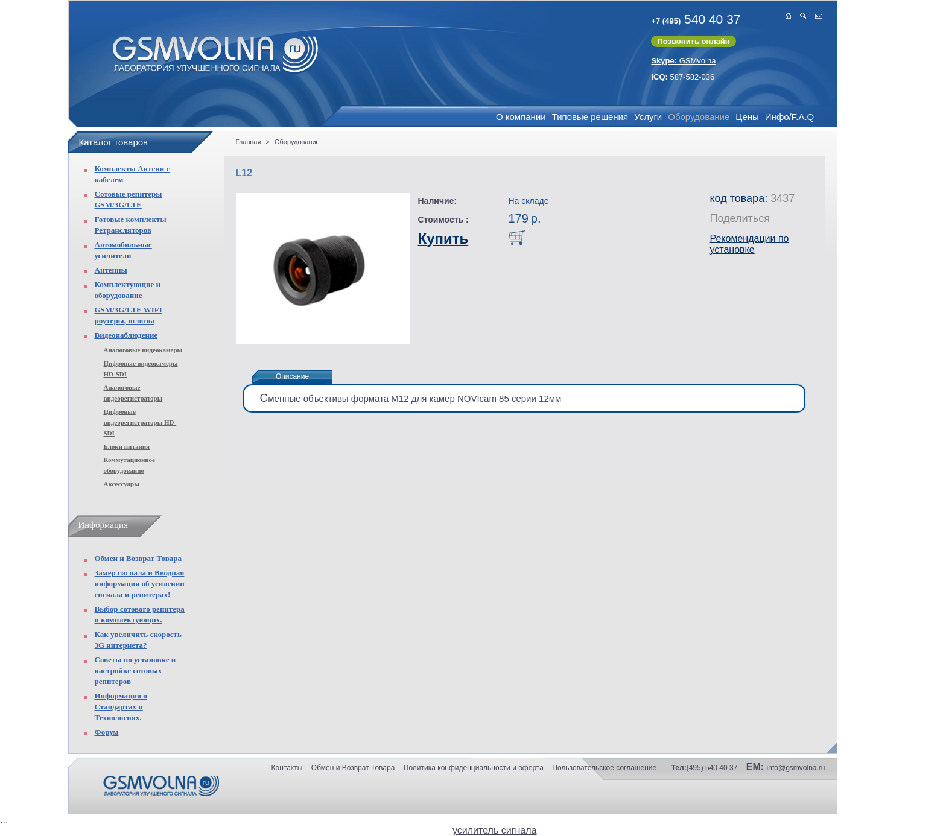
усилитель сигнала (494, 830)
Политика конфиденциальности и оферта (474, 768)
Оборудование (698, 117)
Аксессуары (121, 483)
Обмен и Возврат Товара (138, 558)
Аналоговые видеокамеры (143, 349)
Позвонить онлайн (693, 41)
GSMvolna (683, 60)
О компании (521, 117)
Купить (443, 238)
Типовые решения (590, 117)
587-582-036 (682, 76)
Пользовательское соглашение (604, 768)
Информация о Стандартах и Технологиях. (121, 706)
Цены (747, 117)
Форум (107, 731)
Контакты (287, 768)
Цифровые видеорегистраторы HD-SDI (140, 422)
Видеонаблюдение (126, 335)
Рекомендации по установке (749, 244)
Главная (248, 141)
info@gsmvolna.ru (796, 768)
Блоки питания (127, 446)
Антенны (111, 269)
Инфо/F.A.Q (789, 117)
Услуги (648, 117)
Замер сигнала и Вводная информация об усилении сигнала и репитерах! (140, 583)
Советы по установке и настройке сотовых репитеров (135, 670)
